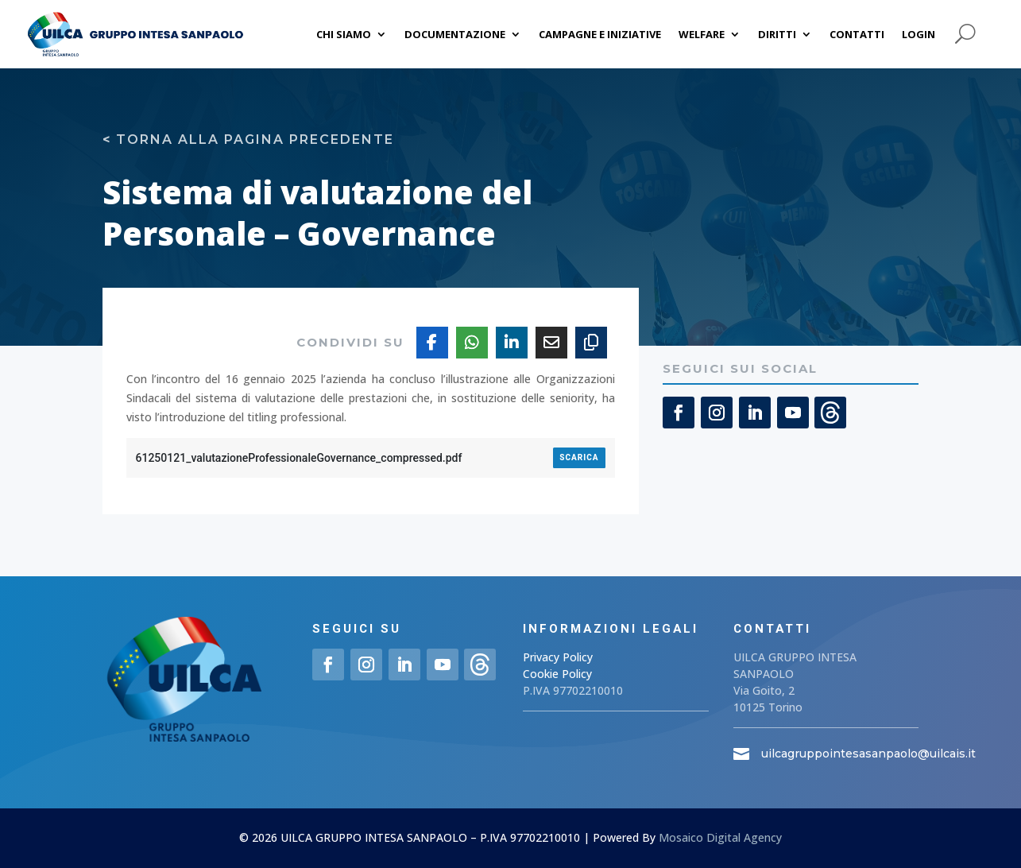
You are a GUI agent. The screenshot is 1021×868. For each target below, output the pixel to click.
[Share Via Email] (551, 342)
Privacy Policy (558, 657)
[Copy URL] (591, 342)
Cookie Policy (557, 673)
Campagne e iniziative (600, 34)
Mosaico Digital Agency (720, 837)
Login (918, 34)
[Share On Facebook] (432, 342)
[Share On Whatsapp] (472, 342)
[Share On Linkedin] (512, 342)
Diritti (777, 34)
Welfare (702, 34)
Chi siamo (343, 34)
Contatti (857, 34)
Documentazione (454, 34)
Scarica (578, 457)
